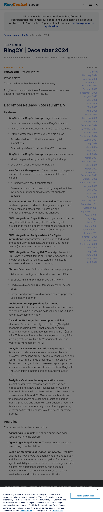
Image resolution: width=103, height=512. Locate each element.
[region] (51, 499)
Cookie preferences (85, 496)
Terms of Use (57, 510)
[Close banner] (97, 489)
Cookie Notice (26, 510)
